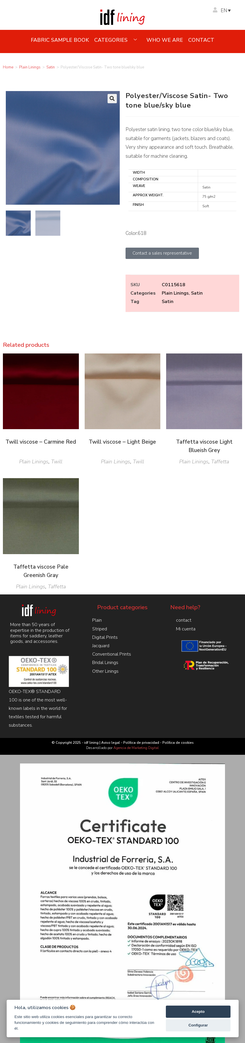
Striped (99, 629)
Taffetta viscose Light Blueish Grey (204, 446)
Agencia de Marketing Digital (136, 747)
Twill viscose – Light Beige (122, 442)
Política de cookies (178, 742)
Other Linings (105, 671)
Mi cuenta (185, 629)
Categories (117, 40)
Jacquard (100, 646)
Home (8, 67)
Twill (56, 461)
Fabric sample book (60, 40)
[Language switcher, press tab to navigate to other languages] (228, 10)
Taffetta (220, 461)
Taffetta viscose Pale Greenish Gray (40, 571)
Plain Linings (30, 67)
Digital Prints (105, 637)
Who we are (164, 40)
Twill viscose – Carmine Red (41, 442)
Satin (50, 67)
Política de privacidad (141, 742)
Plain (97, 620)
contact (201, 40)
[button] (112, 98)
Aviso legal (110, 742)
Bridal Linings (105, 662)
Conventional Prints (111, 654)
